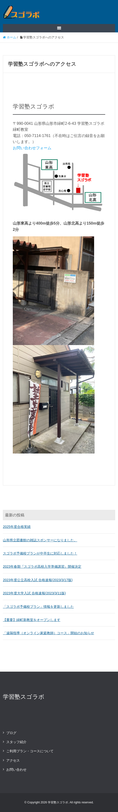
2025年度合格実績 (17, 527)
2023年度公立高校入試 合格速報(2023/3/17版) (38, 580)
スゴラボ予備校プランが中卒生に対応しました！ (40, 553)
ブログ (11, 733)
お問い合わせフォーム (32, 148)
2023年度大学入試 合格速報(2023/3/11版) (34, 593)
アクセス (13, 760)
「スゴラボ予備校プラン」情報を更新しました (38, 607)
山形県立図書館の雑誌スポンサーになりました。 (40, 540)
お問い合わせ (16, 769)
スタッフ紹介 (16, 742)
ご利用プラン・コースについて (30, 751)
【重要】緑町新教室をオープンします (31, 620)
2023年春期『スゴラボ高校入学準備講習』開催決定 (42, 566)
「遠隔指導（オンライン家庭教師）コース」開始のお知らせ (48, 633)
